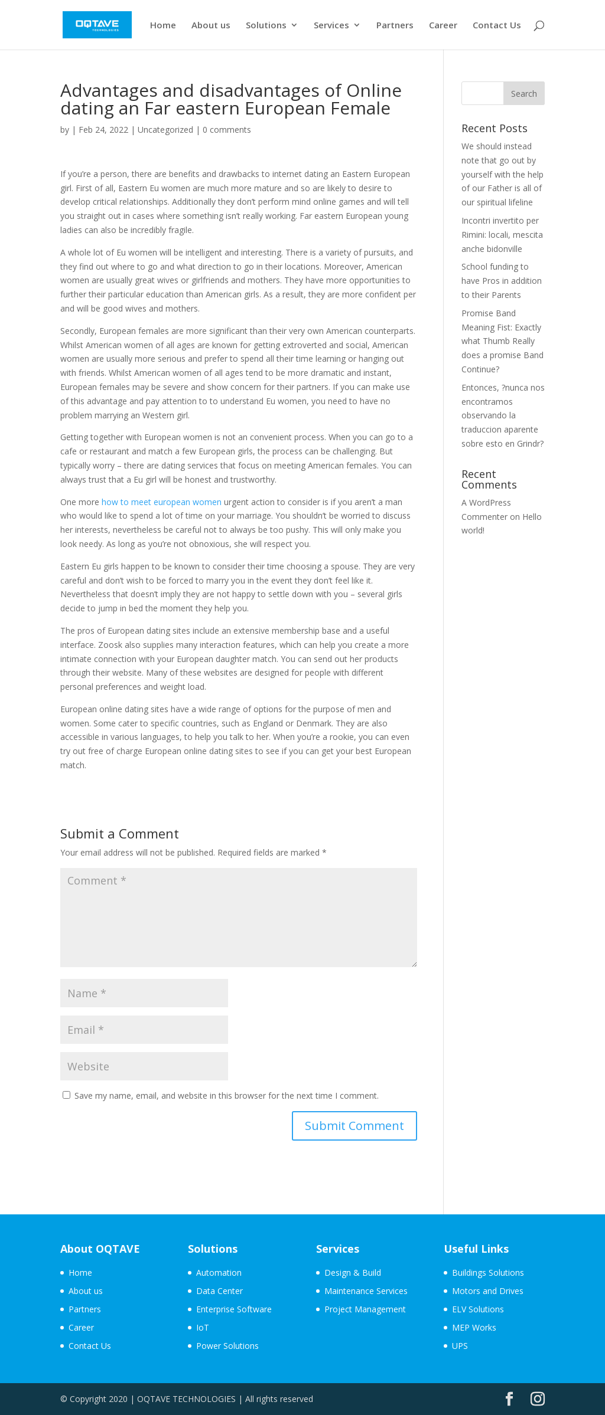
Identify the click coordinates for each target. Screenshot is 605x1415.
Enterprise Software (234, 1309)
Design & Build (352, 1272)
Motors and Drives (487, 1290)
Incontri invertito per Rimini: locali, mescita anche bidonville (502, 234)
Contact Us (497, 26)
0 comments (227, 129)
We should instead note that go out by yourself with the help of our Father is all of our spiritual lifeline (502, 174)
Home (163, 26)
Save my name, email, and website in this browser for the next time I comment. (226, 1095)
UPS (460, 1345)
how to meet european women (162, 501)
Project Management (365, 1309)
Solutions (266, 26)
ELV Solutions (478, 1309)
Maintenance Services (366, 1290)
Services (331, 26)
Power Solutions (227, 1345)
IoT (202, 1327)
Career (443, 26)
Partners (395, 26)
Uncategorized (165, 129)
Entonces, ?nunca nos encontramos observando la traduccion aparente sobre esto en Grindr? (503, 415)
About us (210, 26)
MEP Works (474, 1327)
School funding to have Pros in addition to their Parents (501, 280)
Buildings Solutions (488, 1272)
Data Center (219, 1290)
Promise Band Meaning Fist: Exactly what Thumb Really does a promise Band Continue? (502, 341)
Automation (219, 1272)
